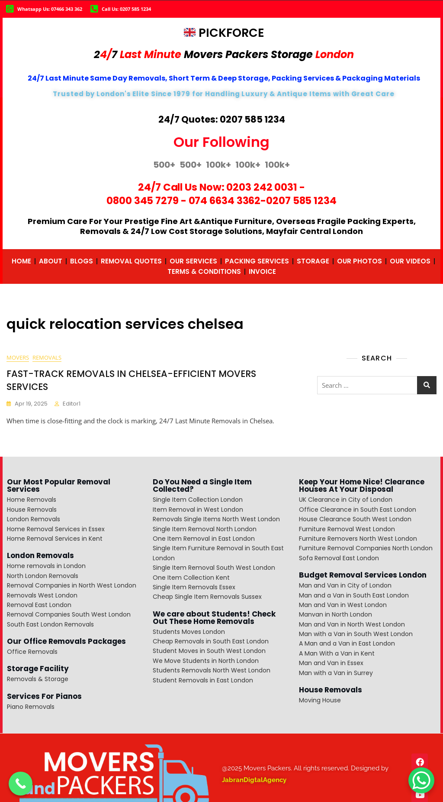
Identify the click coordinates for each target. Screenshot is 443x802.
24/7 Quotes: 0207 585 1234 (221, 119)
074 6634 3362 (225, 201)
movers (17, 358)
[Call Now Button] (20, 784)
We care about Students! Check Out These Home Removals (214, 618)
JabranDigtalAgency (254, 780)
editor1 (71, 404)
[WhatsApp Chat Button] (421, 780)
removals (46, 358)
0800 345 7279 (142, 201)
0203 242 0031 (261, 187)
